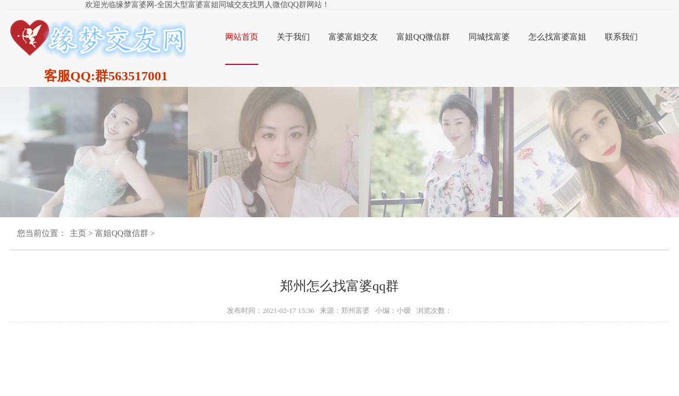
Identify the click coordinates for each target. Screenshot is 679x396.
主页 (78, 233)
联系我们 (621, 36)
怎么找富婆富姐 (557, 36)
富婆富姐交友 (353, 36)
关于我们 (293, 36)
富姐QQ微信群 (423, 36)
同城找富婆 (489, 36)
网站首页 (241, 36)
